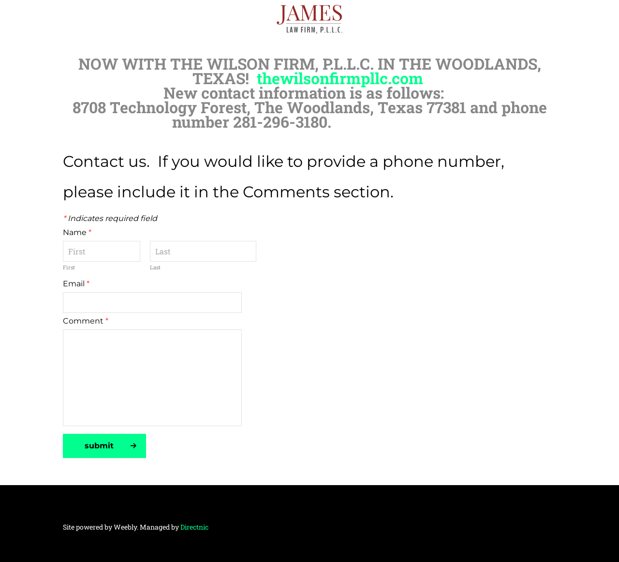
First (69, 267)
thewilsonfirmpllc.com (340, 78)
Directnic (194, 527)
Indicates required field (110, 218)
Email (76, 283)
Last (155, 267)
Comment (85, 320)
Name (77, 232)
